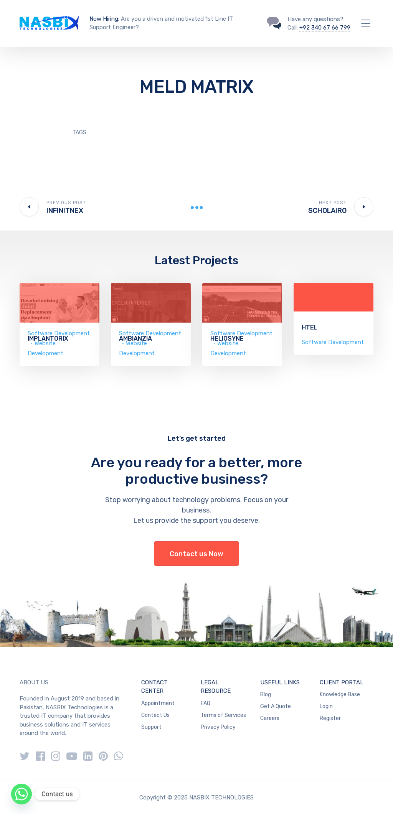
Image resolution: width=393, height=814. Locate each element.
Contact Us (155, 715)
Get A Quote (275, 706)
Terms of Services (223, 715)
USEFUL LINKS (280, 682)
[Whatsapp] (21, 794)
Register (330, 718)
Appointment (158, 703)
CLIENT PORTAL (341, 682)
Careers (269, 718)
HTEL (309, 327)
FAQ (205, 703)
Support (151, 727)
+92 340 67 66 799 (324, 27)
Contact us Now (196, 554)
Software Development (333, 342)
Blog (265, 694)
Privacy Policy (218, 727)
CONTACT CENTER (154, 687)
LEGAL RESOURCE (216, 687)
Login (326, 706)
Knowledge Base (340, 694)
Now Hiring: (104, 18)
